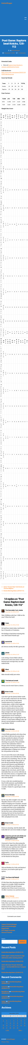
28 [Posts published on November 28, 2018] (10, 1028)
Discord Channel (6, 932)
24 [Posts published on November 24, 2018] (21, 1025)
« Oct (7, 1030)
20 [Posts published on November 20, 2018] (6, 1025)
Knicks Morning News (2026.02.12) (12, 961)
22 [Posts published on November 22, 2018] (13, 1025)
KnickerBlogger (6, 3)
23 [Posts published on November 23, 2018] (17, 1025)
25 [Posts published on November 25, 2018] (24, 1025)
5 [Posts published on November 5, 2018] (3, 1020)
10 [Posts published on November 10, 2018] (21, 1020)
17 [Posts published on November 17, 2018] (21, 1023)
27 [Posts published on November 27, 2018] (6, 1028)
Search (3, 938)
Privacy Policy (5, 1042)
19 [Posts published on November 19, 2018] (3, 1025)
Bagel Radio (5, 928)
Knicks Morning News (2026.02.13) (12, 952)
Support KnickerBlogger (9, 924)
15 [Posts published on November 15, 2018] (13, 1023)
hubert (3, 982)
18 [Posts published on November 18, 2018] (24, 1023)
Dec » (20, 1030)
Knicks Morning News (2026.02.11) (12, 972)
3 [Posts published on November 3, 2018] (21, 1018)
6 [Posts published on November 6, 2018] (6, 1020)
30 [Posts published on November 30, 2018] (17, 1028)
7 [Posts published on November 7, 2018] (10, 1020)
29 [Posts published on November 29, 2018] (14, 1028)
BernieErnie (5, 991)
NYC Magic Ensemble (8, 930)
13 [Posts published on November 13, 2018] (6, 1023)
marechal (4, 986)
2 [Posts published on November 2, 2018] (17, 1018)
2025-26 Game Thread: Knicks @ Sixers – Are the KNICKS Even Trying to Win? (13, 967)
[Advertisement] (14, 21)
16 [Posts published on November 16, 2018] (17, 1023)
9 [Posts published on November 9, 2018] (17, 1020)
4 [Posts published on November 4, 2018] (24, 1018)
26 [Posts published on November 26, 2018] (3, 1028)
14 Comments (22, 53)
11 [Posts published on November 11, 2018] (24, 1020)
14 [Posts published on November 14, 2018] (10, 1023)
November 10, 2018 (9, 53)
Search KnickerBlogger (8, 926)
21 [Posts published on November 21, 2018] (10, 1025)
